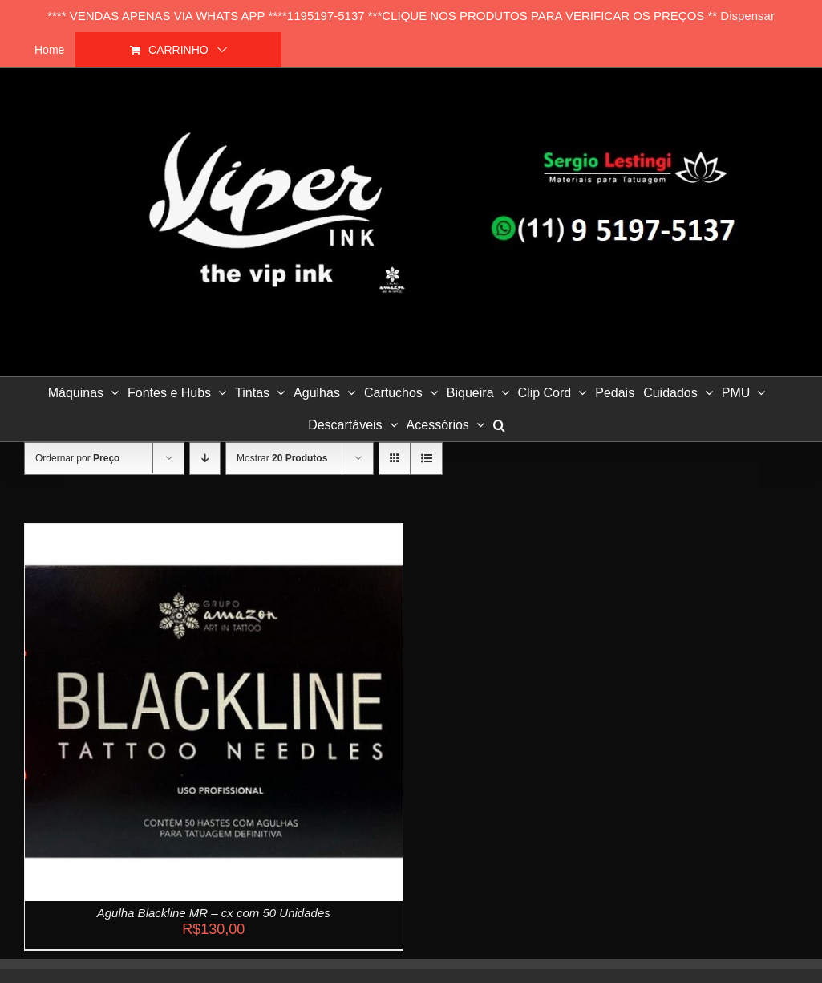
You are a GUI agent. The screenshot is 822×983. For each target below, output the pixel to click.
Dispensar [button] (747, 15)
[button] (499, 425)
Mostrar (282, 458)
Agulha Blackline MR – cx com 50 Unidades (213, 913)
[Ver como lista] (426, 458)
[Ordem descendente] (205, 458)
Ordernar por (77, 458)
